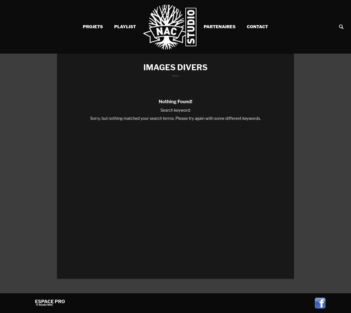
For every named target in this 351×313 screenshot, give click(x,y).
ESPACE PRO (50, 301)
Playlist (125, 26)
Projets (93, 26)
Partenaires (220, 26)
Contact (257, 26)
